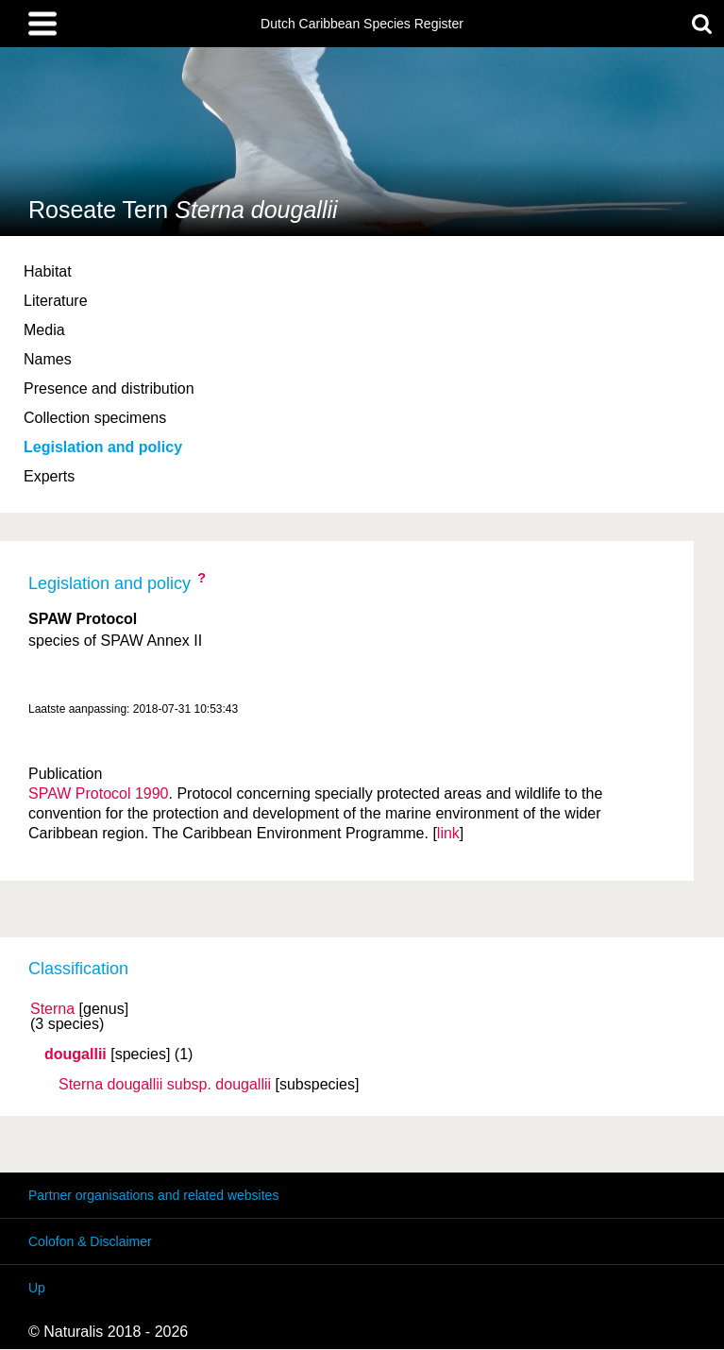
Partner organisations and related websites (153, 1195)
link (448, 833)
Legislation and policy (103, 447)
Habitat (48, 271)
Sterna (52, 1009)
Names (48, 359)
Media (44, 330)
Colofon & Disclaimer (90, 1241)
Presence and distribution (109, 388)
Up (36, 1287)
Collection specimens (95, 418)
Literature (56, 301)
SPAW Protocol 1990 (98, 793)
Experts (49, 476)
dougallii (75, 1054)
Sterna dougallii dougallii (165, 1084)
